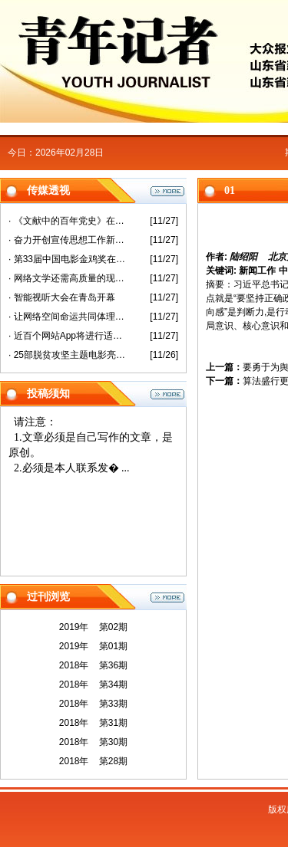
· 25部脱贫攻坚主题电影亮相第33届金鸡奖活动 (67, 355)
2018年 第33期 (93, 703)
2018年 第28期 (93, 761)
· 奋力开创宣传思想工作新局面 (67, 240)
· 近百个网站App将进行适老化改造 (67, 335)
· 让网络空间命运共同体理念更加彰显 (67, 316)
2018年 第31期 (93, 722)
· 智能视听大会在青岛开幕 (61, 297)
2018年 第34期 (93, 684)
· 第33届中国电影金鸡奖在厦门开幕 (67, 259)
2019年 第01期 (93, 646)
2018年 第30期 (93, 742)
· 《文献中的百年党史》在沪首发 (67, 220)
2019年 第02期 (93, 627)
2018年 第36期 (93, 665)
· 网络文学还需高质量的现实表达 (67, 278)
